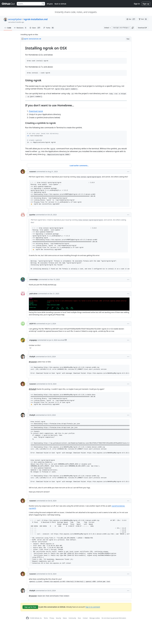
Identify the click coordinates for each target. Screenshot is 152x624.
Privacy (52, 618)
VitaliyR (32, 356)
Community (72, 618)
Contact (85, 618)
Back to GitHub (60, 4)
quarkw (32, 215)
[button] (133, 27)
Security (58, 618)
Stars (35, 28)
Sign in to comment (93, 607)
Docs (79, 618)
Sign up (146, 3)
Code (8, 28)
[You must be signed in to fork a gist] (143, 19)
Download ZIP (142, 28)
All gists (50, 4)
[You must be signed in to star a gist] (131, 19)
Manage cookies (94, 618)
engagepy (33, 340)
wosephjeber (15, 19)
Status (65, 618)
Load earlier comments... (79, 165)
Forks (48, 28)
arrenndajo (33, 279)
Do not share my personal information (114, 618)
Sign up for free (30, 607)
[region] (76, 100)
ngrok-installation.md (36, 19)
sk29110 (32, 323)
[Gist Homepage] (8, 3)
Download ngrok (36, 111)
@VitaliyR (32, 389)
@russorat (33, 362)
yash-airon (33, 293)
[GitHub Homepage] (27, 618)
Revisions (20, 28)
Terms (46, 618)
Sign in (137, 3)
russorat (32, 171)
